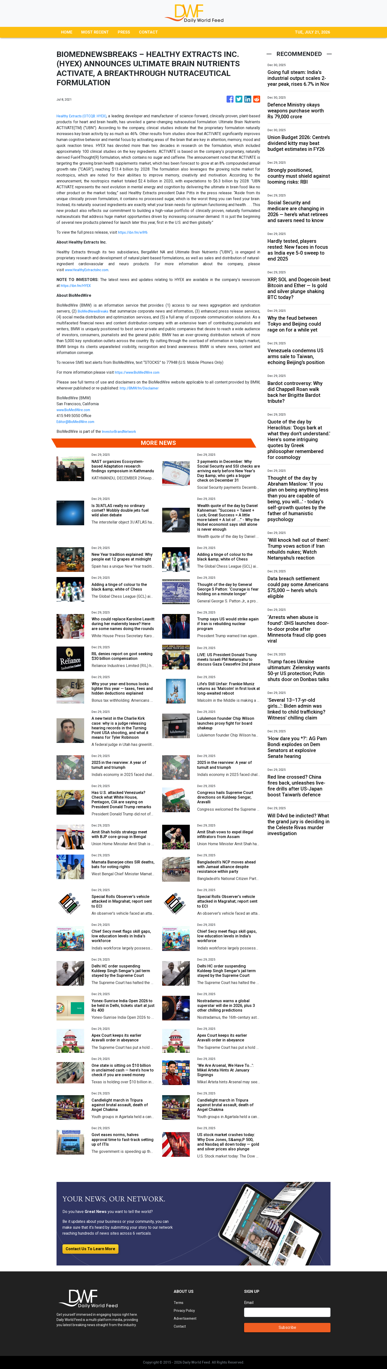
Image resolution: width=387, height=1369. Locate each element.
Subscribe (287, 1327)
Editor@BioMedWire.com (78, 421)
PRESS (124, 32)
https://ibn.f (71, 285)
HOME (66, 32)
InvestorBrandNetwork (121, 431)
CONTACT (148, 32)
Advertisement (186, 1318)
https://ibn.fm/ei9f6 (135, 232)
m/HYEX (88, 285)
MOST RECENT (95, 32)
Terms (179, 1302)
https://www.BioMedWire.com (140, 372)
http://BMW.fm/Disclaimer (142, 388)
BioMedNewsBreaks (98, 311)
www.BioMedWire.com (76, 409)
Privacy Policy (186, 1310)
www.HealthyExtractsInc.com (90, 269)
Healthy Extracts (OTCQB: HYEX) (85, 116)
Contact (180, 1326)
